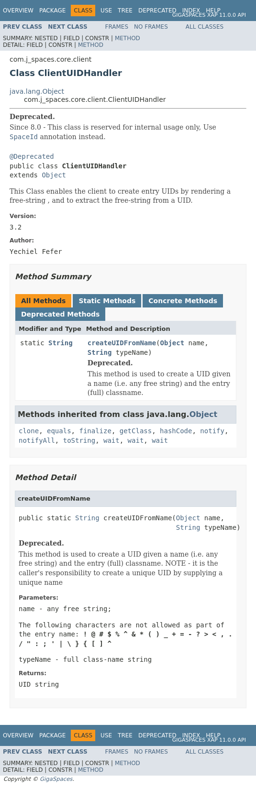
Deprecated (157, 10)
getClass (136, 431)
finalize (95, 431)
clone (29, 431)
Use (106, 10)
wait (111, 440)
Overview (18, 10)
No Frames (151, 26)
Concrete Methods (182, 301)
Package (52, 10)
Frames (117, 26)
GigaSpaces (56, 779)
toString (79, 440)
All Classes (204, 26)
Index (191, 10)
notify (212, 431)
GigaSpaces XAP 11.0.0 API (209, 15)
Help (213, 10)
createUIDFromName (122, 343)
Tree (125, 10)
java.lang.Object (37, 91)
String (60, 343)
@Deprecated (32, 156)
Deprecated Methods (60, 314)
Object (54, 175)
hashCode (176, 431)
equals (59, 431)
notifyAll (37, 440)
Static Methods (106, 301)
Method (127, 38)
